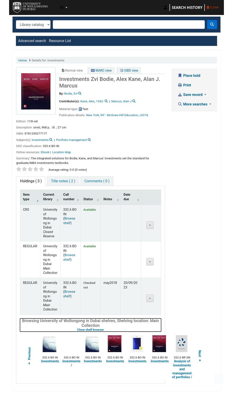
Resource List (60, 41)
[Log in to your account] (165, 7)
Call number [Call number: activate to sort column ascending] (69, 197)
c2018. (144, 115)
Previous (29, 356)
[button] (63, 7)
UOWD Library (24, 6)
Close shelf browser (105, 329)
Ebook (45, 152)
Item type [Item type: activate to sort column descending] (26, 197)
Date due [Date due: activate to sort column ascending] (127, 197)
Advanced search (32, 41)
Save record (190, 95)
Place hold (189, 75)
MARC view (101, 70)
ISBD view (129, 70)
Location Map (61, 152)
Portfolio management (71, 140)
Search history (187, 7)
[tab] (63, 181)
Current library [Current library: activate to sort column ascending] (48, 197)
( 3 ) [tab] (31, 181)
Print (184, 85)
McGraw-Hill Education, (123, 115)
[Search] (212, 24)
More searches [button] (193, 104)
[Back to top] (219, 379)
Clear (212, 7)
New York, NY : (96, 115)
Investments (40, 140)
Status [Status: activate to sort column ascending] (88, 199)
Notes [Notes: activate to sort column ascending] (108, 199)
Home (22, 60)
